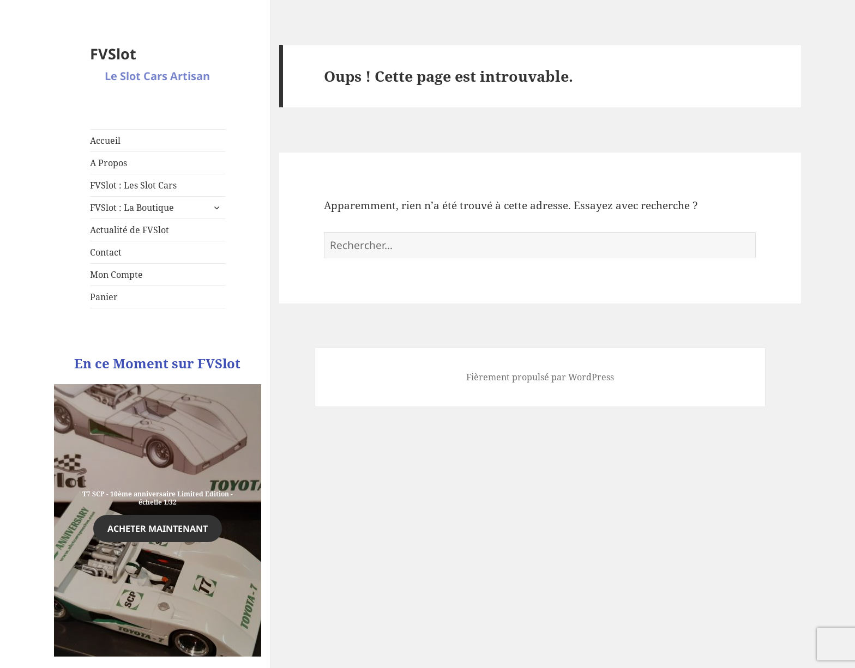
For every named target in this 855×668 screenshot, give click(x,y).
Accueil (105, 141)
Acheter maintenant (157, 529)
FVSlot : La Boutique (132, 208)
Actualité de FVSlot (129, 230)
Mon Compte (116, 275)
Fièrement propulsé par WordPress (540, 377)
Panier (104, 297)
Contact (106, 252)
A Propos (108, 163)
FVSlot (113, 54)
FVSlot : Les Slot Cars (133, 185)
